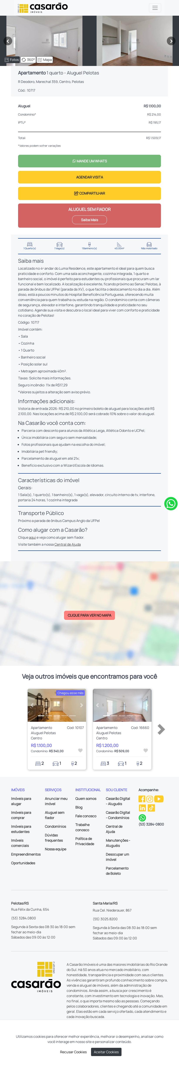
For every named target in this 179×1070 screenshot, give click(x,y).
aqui (32, 537)
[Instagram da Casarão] (150, 798)
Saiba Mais (89, 219)
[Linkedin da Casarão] (142, 807)
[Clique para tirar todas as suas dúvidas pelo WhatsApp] (171, 503)
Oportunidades (23, 863)
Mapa (45, 59)
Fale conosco (85, 816)
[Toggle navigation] (155, 7)
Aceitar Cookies (106, 1052)
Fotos (12, 59)
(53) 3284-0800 (151, 824)
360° (28, 59)
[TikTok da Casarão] (151, 807)
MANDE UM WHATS (89, 161)
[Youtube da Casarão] (159, 798)
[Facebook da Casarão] (142, 798)
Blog (78, 807)
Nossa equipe (55, 849)
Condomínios (55, 826)
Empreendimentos (26, 854)
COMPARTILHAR (89, 193)
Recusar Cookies (73, 1052)
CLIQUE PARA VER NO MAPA (89, 615)
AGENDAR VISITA (89, 177)
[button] (32, 705)
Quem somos (85, 798)
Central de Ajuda (67, 544)
